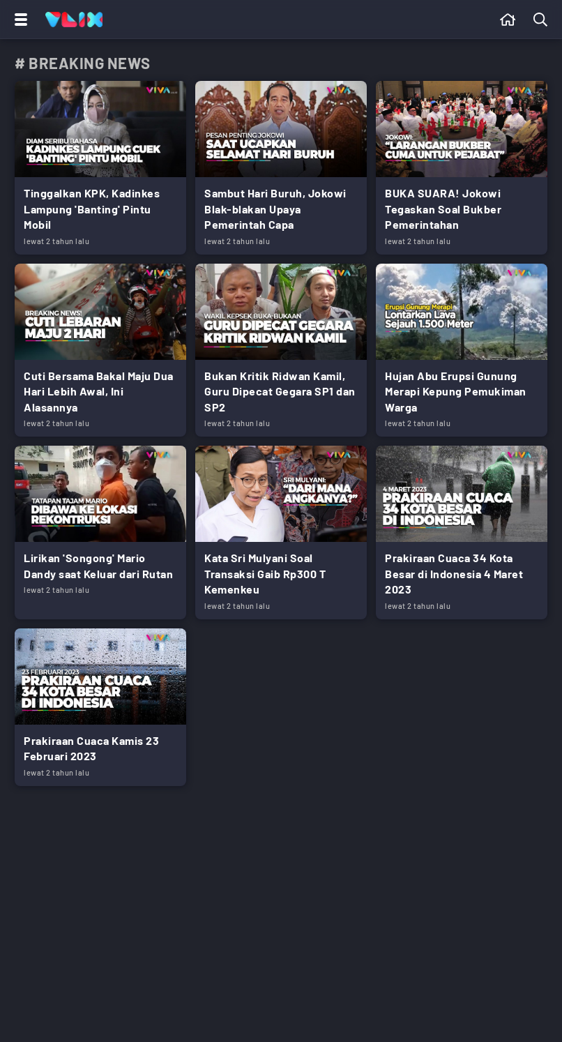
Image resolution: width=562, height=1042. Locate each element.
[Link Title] (100, 168)
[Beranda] (508, 19)
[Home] (74, 19)
